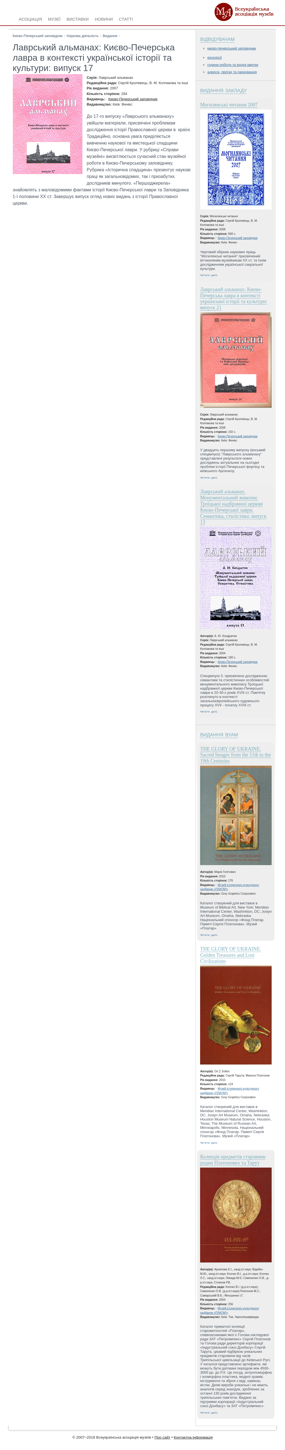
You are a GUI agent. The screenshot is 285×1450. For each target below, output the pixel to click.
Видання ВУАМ (219, 735)
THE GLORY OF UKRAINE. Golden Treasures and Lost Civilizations (230, 957)
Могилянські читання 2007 (229, 105)
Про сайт (162, 1441)
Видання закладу (223, 90)
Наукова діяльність (83, 36)
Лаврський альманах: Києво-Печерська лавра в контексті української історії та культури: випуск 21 (233, 299)
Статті (126, 18)
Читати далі (209, 275)
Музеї (54, 18)
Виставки (78, 18)
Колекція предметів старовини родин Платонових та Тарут (233, 1162)
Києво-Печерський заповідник (38, 36)
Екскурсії (214, 57)
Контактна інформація (193, 1441)
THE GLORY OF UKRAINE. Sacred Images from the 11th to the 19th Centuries (235, 757)
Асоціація (30, 18)
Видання (110, 36)
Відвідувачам (217, 38)
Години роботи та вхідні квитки (232, 65)
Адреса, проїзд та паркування (232, 72)
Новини (104, 18)
